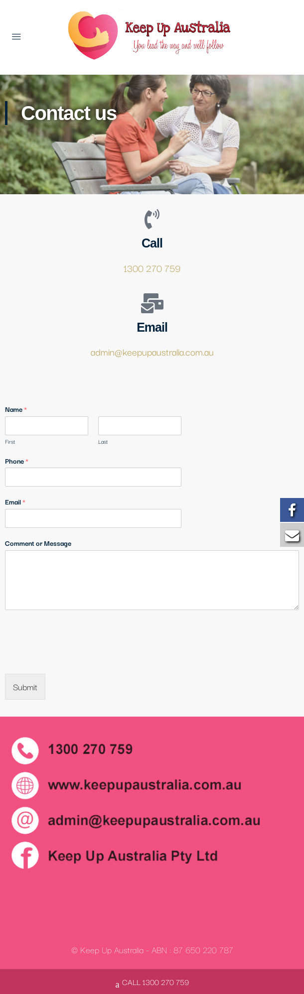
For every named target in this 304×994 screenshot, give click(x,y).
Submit (25, 686)
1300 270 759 (152, 267)
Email (15, 502)
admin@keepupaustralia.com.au (152, 351)
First (10, 441)
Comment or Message (38, 543)
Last (103, 441)
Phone (16, 461)
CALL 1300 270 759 (152, 983)
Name (16, 409)
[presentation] (80, 657)
